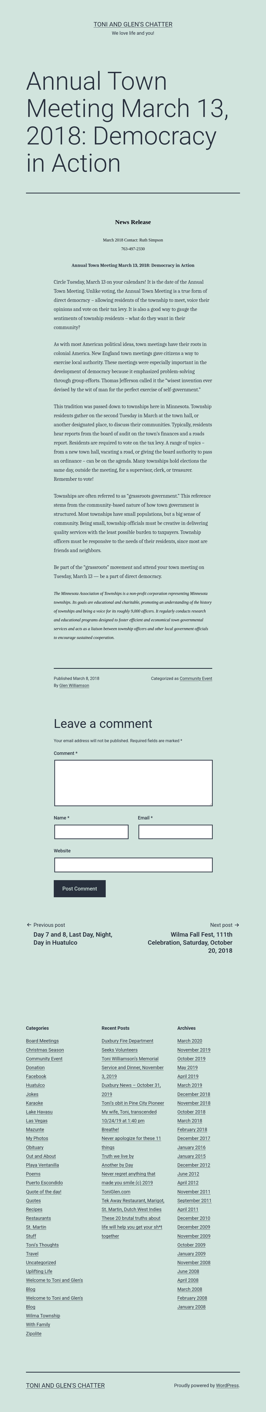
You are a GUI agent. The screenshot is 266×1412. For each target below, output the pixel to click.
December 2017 (193, 1138)
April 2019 (188, 1076)
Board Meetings (42, 1041)
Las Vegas (37, 1120)
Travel (32, 1253)
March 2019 (189, 1085)
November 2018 (194, 1103)
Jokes (32, 1094)
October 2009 (191, 1245)
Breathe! (110, 1129)
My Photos (37, 1138)
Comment (65, 753)
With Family (38, 1324)
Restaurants (38, 1218)
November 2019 (194, 1050)
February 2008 (192, 1298)
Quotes (33, 1200)
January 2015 (191, 1156)
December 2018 (193, 1094)
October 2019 (191, 1058)
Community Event (196, 678)
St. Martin (36, 1227)
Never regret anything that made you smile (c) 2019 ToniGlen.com (128, 1182)
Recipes (34, 1209)
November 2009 (194, 1236)
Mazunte (35, 1129)
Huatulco (35, 1085)
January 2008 (191, 1307)
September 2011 (194, 1200)
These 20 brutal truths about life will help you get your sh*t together (132, 1227)
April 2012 (188, 1182)
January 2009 (191, 1253)
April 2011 (188, 1209)
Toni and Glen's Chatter (133, 24)
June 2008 (188, 1271)
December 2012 (193, 1165)
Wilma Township (43, 1315)
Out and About (41, 1156)
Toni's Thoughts (42, 1245)
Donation (35, 1067)
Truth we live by (118, 1156)
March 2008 (189, 1289)
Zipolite (34, 1333)
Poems (33, 1174)
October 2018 (191, 1112)
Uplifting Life (39, 1271)
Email (145, 817)
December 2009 (193, 1227)
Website (62, 850)
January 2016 (191, 1147)
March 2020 (189, 1041)
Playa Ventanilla (42, 1165)
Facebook (36, 1076)
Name (61, 817)
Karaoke (34, 1103)
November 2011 (194, 1191)
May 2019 (187, 1067)
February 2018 (192, 1129)
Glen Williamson (74, 685)
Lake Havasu (39, 1112)
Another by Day (117, 1165)
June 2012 (188, 1174)
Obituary (34, 1147)
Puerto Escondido (44, 1182)
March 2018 (189, 1120)
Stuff (31, 1236)
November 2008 (194, 1262)
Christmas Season (45, 1050)
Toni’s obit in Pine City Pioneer (133, 1103)
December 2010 (193, 1218)
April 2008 (188, 1280)
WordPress (227, 1385)
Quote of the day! (43, 1191)
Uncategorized (41, 1262)
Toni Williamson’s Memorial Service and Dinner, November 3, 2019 (133, 1067)
